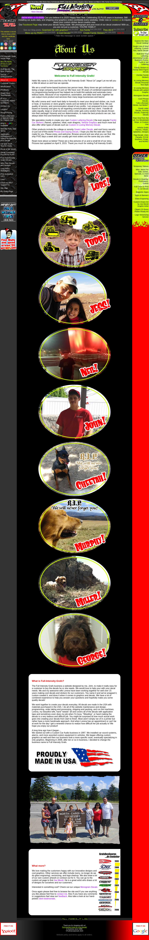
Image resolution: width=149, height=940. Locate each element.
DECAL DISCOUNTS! (6, 76)
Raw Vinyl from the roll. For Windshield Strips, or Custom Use (140, 121)
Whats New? (6, 87)
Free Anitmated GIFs (7, 175)
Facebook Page (30, 25)
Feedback (5, 90)
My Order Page (7, 191)
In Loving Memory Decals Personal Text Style (141, 82)
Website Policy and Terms (8, 130)
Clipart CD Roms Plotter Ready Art (141, 210)
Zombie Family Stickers (142, 76)
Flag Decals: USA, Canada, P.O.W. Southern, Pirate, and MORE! (141, 138)
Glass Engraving (141, 199)
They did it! (108, 30)
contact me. (62, 894)
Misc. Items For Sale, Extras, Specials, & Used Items (141, 173)
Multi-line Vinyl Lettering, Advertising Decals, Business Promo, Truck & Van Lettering (140, 59)
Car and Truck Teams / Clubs (6, 145)
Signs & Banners (141, 195)
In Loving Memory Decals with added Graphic (141, 90)
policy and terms (70, 935)
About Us (4, 80)
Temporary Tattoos (140, 166)
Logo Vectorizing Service (141, 216)
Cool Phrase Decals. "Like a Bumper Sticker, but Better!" (140, 102)
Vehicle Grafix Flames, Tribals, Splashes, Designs (140, 130)
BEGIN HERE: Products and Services (6, 64)
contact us (116, 20)
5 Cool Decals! (64, 33)
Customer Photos (8, 83)
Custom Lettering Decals (81, 120)
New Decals (37, 12)
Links (3, 179)
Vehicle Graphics (89, 122)
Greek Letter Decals (83, 129)
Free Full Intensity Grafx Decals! (8, 159)
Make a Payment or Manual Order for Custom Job (7, 118)
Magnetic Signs (142, 192)
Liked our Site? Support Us (7, 184)
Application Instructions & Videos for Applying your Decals (8, 137)
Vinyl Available (7, 124)
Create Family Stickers (94, 33)
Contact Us (5, 106)
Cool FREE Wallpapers (5, 170)
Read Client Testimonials (6, 94)
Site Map (4, 188)
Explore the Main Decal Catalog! (141, 42)
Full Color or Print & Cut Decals (141, 188)
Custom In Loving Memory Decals (84, 125)
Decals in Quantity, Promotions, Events (140, 181)
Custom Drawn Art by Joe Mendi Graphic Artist (141, 204)
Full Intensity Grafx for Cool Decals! (74, 927)
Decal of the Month (8, 149)
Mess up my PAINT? (34, 33)
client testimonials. (47, 899)
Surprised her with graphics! (55, 30)
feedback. (63, 896)
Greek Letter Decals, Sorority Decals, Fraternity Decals (141, 111)
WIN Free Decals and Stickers (8, 164)
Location (4, 109)
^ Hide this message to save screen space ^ (74, 36)
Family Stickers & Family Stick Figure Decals (140, 70)
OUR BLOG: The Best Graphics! (7, 70)
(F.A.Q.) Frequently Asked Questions (8, 100)
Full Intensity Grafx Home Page (8, 57)
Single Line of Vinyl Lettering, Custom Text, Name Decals (140, 48)
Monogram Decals (88, 887)
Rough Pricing (6, 113)
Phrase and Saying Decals (66, 132)
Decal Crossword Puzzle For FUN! (8, 153)
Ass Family (85, 30)
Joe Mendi (58, 880)
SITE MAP (8, 41)
